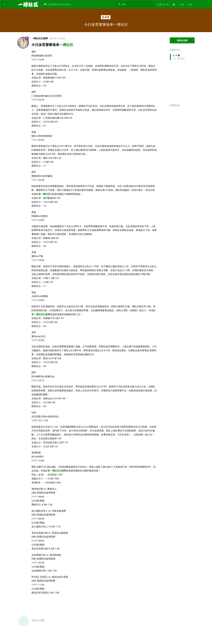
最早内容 (175, 49)
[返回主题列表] (4, 4)
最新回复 (175, 105)
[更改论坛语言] (163, 4)
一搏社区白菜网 (42, 314)
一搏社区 (66, 44)
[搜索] (135, 4)
